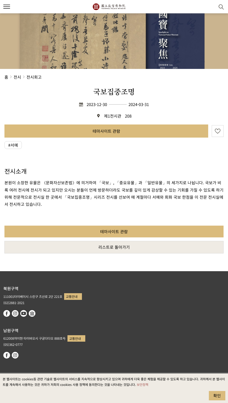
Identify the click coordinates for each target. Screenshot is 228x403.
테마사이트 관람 (106, 131)
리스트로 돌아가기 (114, 247)
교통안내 (71, 296)
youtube (23, 313)
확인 (217, 395)
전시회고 (34, 77)
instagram (15, 313)
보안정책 (142, 384)
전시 (17, 77)
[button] (210, 6)
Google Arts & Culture (32, 313)
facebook (6, 313)
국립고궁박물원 (109, 6)
